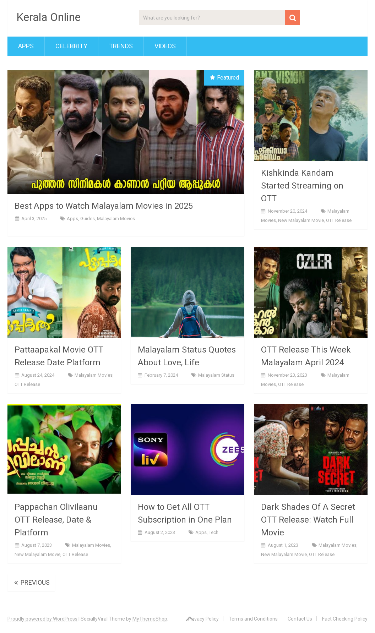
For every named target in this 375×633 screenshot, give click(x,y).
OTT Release (339, 220)
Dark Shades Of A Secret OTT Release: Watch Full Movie (308, 519)
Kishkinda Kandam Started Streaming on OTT (302, 185)
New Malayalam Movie (301, 220)
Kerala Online (48, 17)
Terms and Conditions (253, 619)
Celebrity (71, 46)
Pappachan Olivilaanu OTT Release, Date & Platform (56, 519)
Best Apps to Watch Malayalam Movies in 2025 (104, 206)
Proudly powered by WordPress (42, 619)
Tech (213, 532)
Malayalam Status (216, 375)
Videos (165, 46)
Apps (26, 46)
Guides (87, 218)
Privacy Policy (203, 619)
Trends (121, 46)
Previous (31, 582)
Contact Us (300, 619)
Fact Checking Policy (345, 619)
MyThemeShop (149, 619)
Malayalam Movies (116, 218)
